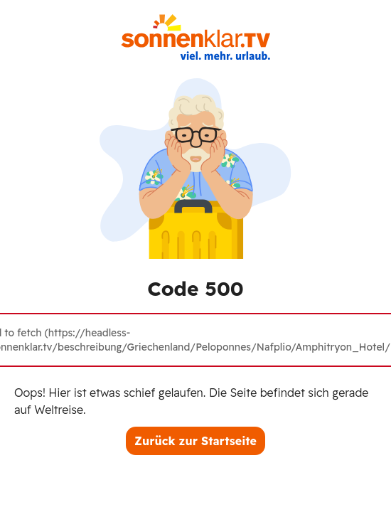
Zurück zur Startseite (195, 441)
